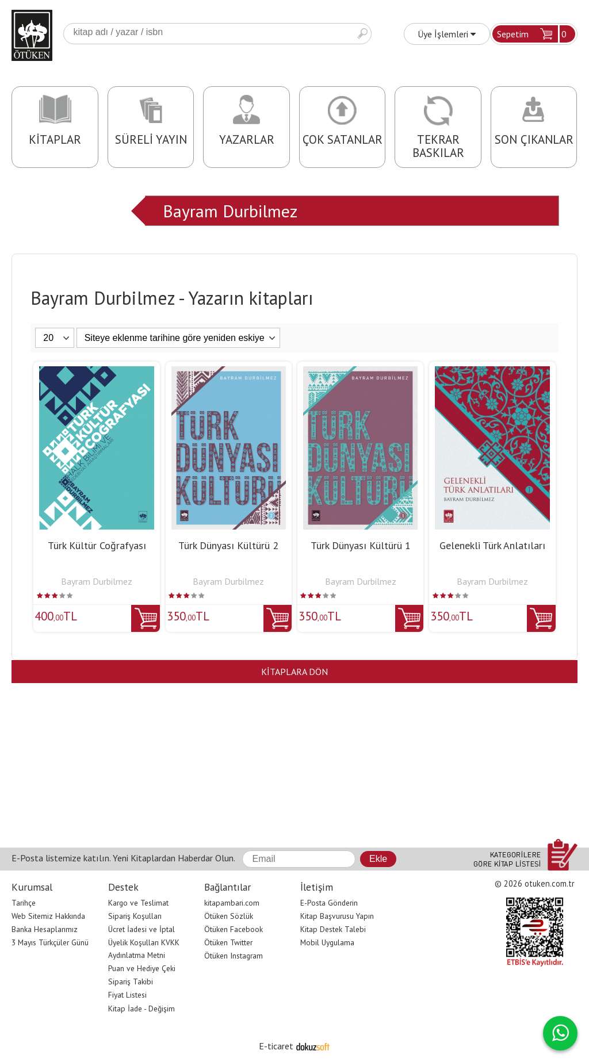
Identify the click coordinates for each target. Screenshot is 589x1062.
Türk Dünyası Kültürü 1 (361, 545)
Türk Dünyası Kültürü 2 (228, 545)
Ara (362, 34)
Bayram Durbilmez (230, 211)
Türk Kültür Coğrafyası (97, 545)
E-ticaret (276, 1046)
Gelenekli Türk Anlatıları (492, 545)
